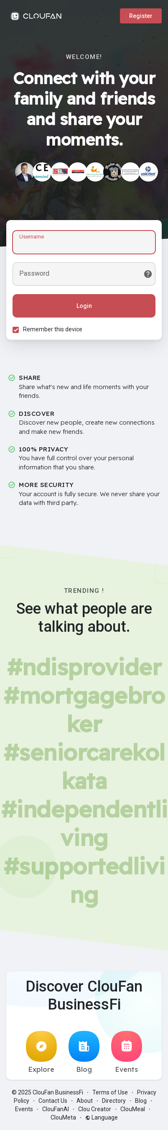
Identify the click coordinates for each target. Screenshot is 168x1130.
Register (141, 16)
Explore (41, 1052)
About (84, 1100)
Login (84, 305)
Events (126, 1052)
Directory (114, 1100)
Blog (84, 1052)
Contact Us (52, 1100)
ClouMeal (132, 1109)
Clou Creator (94, 1109)
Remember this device (52, 329)
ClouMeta (63, 1117)
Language (101, 1117)
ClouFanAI (55, 1109)
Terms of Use (110, 1092)
